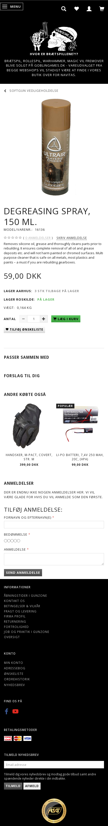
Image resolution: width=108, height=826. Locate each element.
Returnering (15, 621)
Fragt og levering (20, 611)
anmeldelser (38, 238)
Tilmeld (13, 786)
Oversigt (12, 637)
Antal (10, 319)
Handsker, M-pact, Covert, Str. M (29, 457)
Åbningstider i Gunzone (25, 595)
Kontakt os (14, 601)
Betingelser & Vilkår (22, 606)
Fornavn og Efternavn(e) (27, 517)
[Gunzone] (54, 35)
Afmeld (32, 786)
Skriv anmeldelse (71, 238)
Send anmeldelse (23, 572)
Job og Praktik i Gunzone (26, 632)
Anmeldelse (15, 549)
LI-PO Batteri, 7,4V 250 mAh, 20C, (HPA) (80, 457)
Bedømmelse (15, 534)
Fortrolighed (16, 627)
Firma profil (15, 616)
